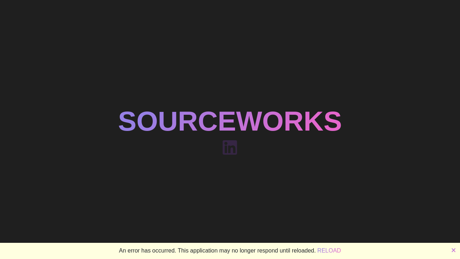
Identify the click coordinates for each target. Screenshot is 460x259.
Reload (329, 250)
